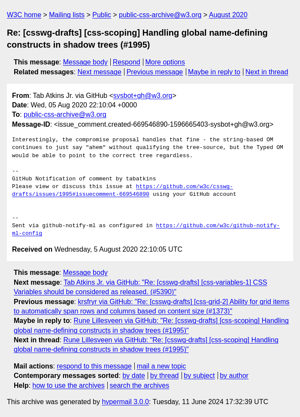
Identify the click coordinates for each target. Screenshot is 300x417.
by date (133, 375)
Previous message (155, 72)
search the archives (140, 385)
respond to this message (94, 366)
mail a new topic (161, 366)
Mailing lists (67, 14)
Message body (85, 62)
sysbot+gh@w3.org (143, 95)
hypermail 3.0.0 (125, 401)
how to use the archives (69, 385)
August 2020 (228, 14)
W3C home (24, 14)
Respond (126, 62)
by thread (164, 375)
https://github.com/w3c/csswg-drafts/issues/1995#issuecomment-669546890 (122, 190)
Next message (99, 72)
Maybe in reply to (214, 72)
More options (165, 62)
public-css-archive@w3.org (160, 14)
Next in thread (266, 72)
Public (101, 14)
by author (234, 375)
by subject (199, 375)
